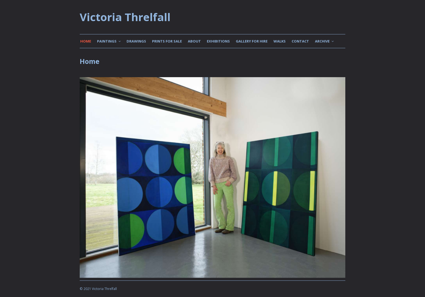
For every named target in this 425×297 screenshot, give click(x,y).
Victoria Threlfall (125, 16)
